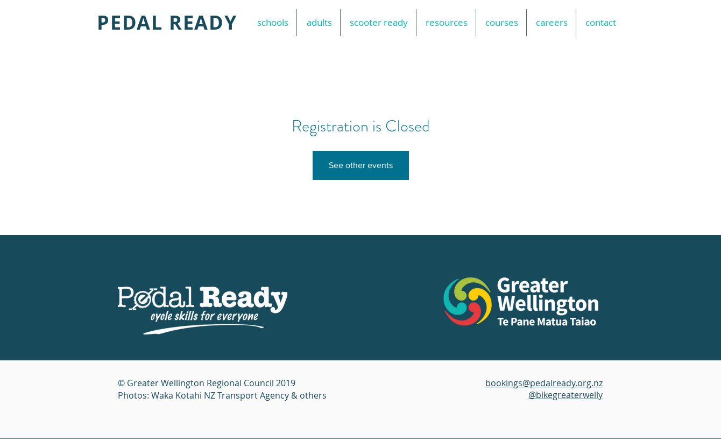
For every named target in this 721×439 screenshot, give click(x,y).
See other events (361, 165)
